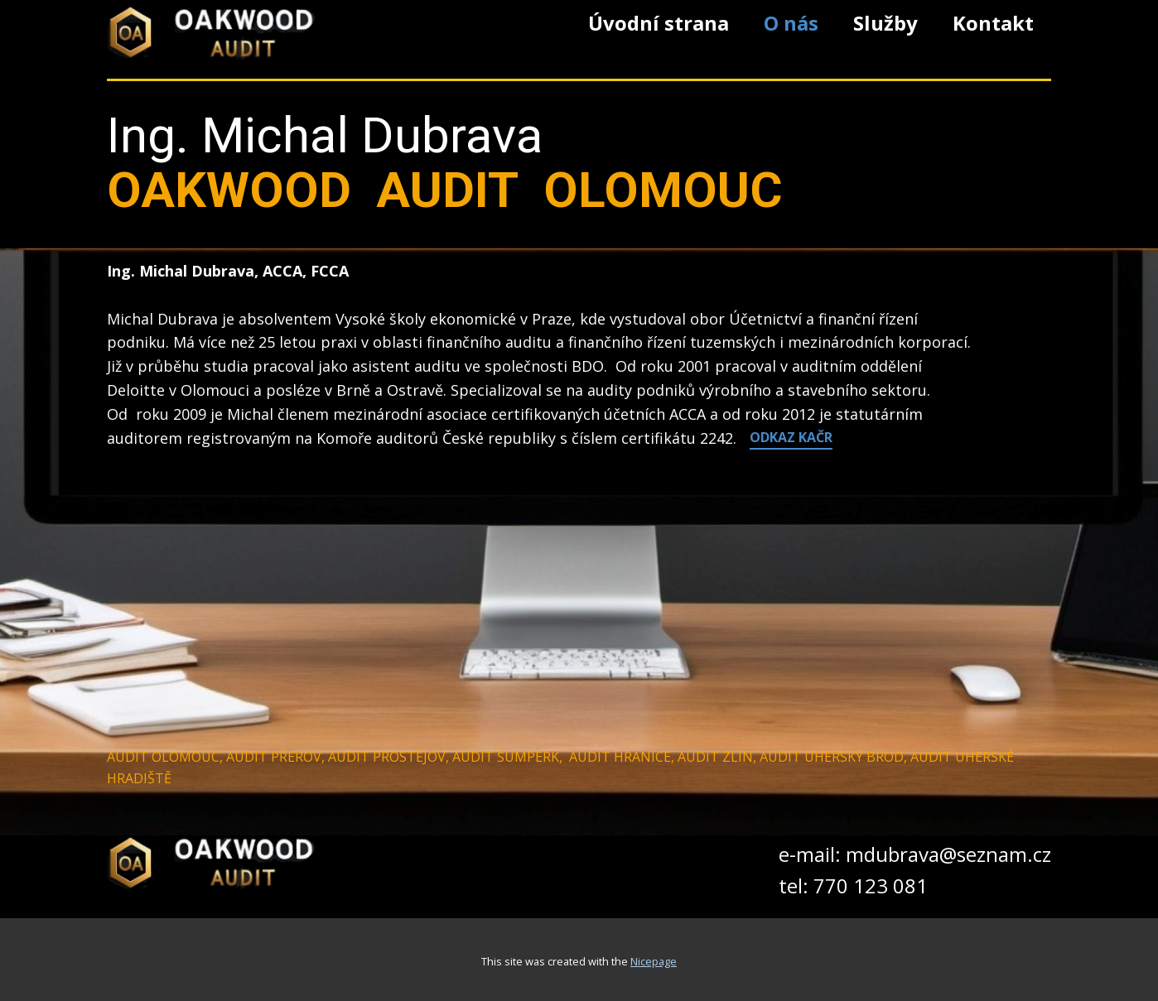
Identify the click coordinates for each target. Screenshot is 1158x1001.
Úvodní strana (658, 22)
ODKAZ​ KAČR (791, 437)
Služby (885, 22)
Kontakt (993, 22)
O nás (791, 22)
